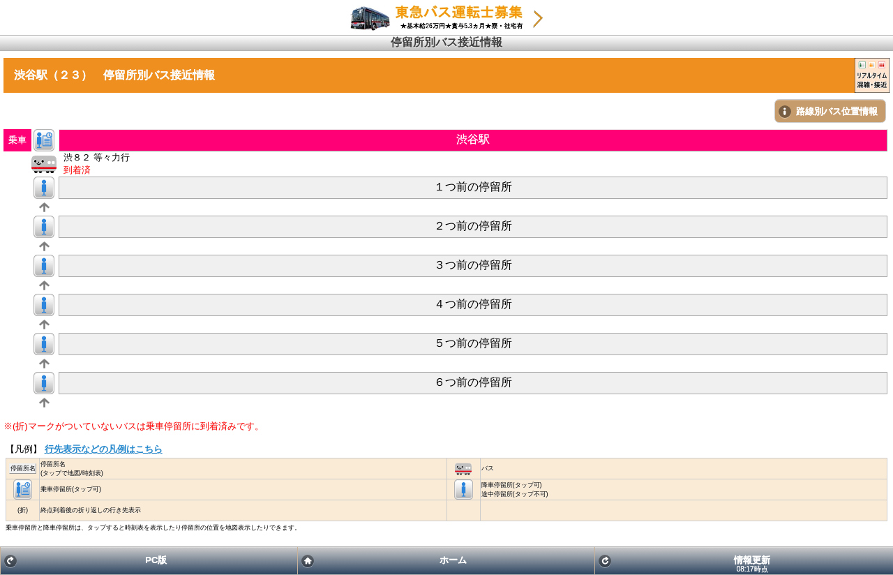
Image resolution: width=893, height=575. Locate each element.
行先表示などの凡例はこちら (104, 449)
